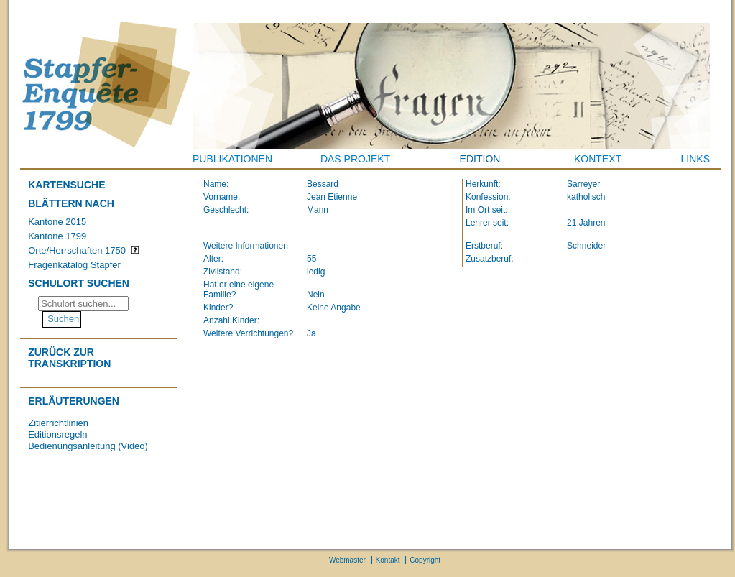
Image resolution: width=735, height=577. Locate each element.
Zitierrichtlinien (58, 422)
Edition (480, 159)
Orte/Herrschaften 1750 (77, 250)
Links (695, 159)
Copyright (425, 560)
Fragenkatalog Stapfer (74, 264)
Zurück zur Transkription (69, 357)
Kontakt (388, 560)
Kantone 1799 (57, 236)
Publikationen (232, 159)
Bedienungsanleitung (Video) (88, 445)
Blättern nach (71, 203)
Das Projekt (355, 159)
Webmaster (347, 560)
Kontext (597, 159)
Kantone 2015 (57, 221)
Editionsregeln (57, 434)
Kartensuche (66, 184)
